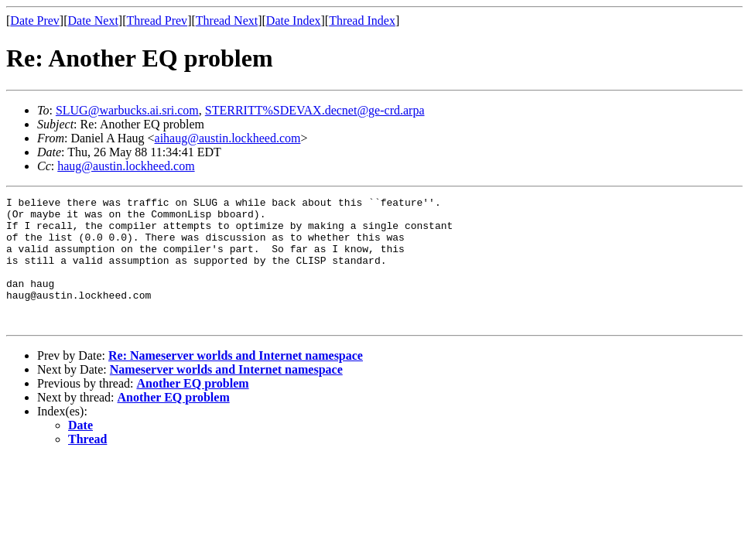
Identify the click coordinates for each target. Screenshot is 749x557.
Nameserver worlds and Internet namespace (226, 395)
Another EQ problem (192, 408)
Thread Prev (156, 20)
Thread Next (227, 20)
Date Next (93, 20)
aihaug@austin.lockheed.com (228, 138)
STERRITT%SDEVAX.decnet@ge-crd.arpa (315, 110)
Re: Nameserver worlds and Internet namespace (235, 381)
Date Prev (35, 20)
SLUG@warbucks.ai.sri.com (127, 110)
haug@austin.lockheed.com (125, 166)
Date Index (293, 20)
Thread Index (362, 20)
